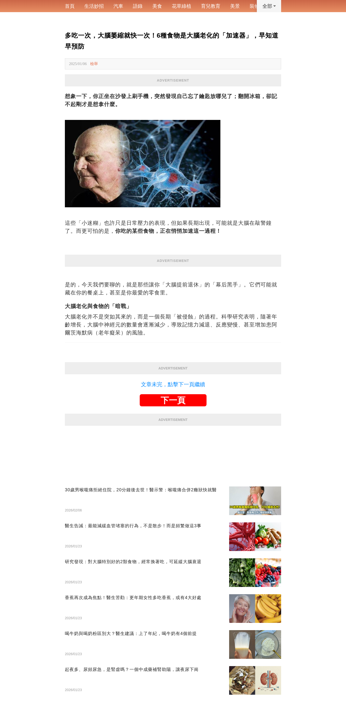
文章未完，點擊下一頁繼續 (173, 384)
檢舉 (94, 64)
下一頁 (173, 400)
